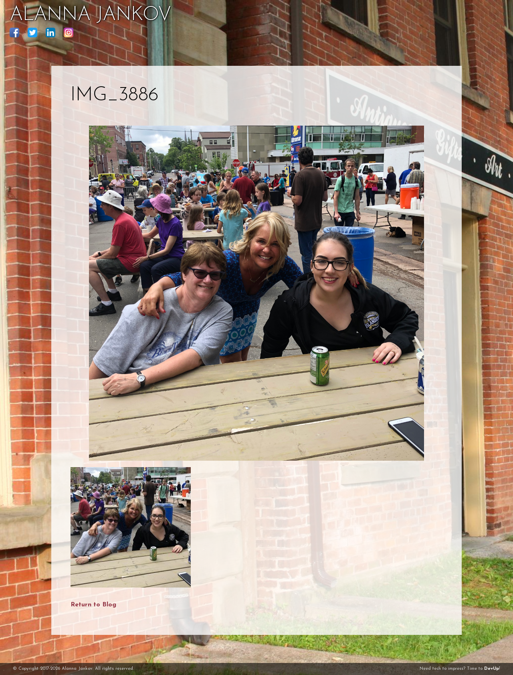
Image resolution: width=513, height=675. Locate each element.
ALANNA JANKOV (90, 15)
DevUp (491, 669)
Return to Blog (93, 605)
